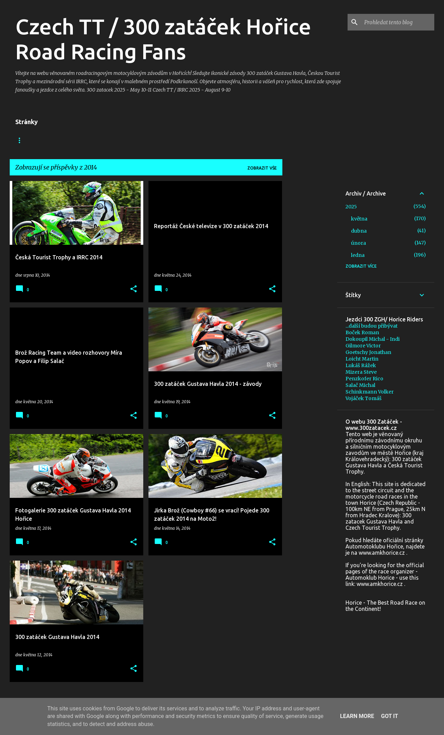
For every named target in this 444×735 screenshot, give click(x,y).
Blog (21, 140)
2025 (351, 207)
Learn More (357, 716)
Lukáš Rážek (360, 365)
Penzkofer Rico (364, 378)
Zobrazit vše (262, 168)
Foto (116, 140)
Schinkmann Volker (369, 392)
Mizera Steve (361, 372)
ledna (358, 255)
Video (88, 140)
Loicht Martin (361, 359)
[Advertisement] (310, 285)
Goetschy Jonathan (368, 352)
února (358, 243)
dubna (359, 231)
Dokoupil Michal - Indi (372, 339)
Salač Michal (360, 385)
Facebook (54, 140)
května (359, 219)
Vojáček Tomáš (363, 398)
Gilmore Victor (363, 346)
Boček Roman (362, 332)
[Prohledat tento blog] (397, 22)
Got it (389, 716)
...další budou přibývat (371, 326)
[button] (133, 289)
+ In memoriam (155, 140)
